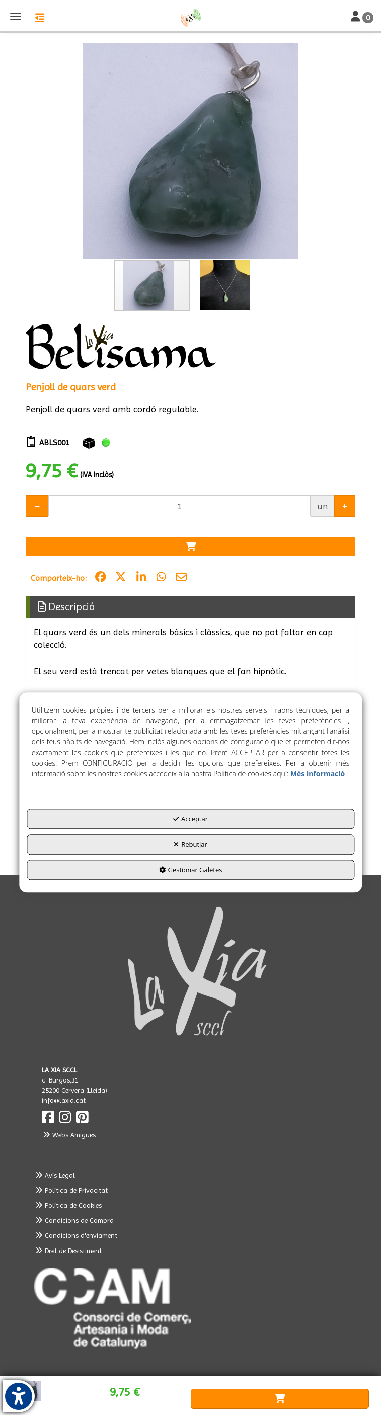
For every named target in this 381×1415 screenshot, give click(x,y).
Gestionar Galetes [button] (190, 869)
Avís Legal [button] (54, 1175)
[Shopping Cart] (190, 547)
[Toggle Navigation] (362, 17)
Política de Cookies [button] (68, 1205)
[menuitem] (190, 1175)
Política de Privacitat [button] (71, 1190)
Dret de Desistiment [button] (68, 1250)
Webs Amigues (69, 1135)
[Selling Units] (179, 505)
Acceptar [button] (190, 818)
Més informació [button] (317, 773)
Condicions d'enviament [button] (76, 1235)
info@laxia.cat (64, 1100)
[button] (190, 18)
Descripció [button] (66, 607)
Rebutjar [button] (190, 844)
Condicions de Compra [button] (74, 1220)
